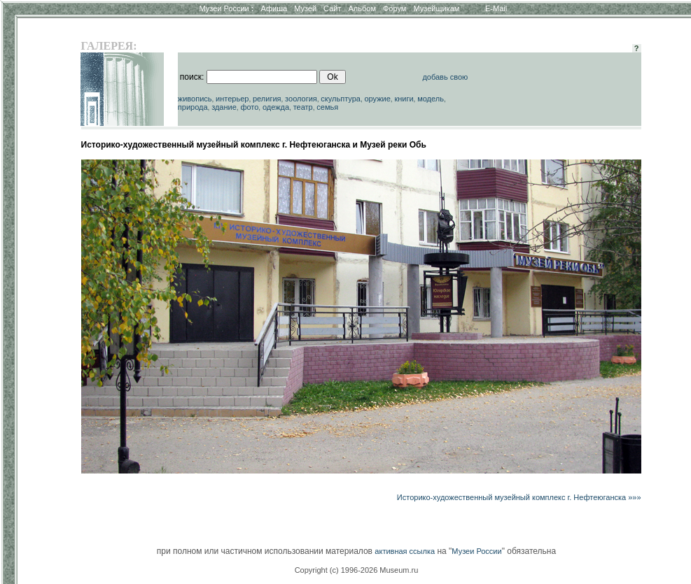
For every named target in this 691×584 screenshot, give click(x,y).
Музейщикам (436, 8)
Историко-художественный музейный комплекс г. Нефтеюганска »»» (519, 497)
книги (403, 98)
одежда (276, 107)
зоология (301, 98)
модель (430, 98)
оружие (377, 98)
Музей (305, 8)
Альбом (362, 8)
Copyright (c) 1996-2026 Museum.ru (357, 570)
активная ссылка (405, 551)
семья (327, 107)
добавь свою (445, 77)
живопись (195, 98)
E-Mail (496, 8)
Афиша (274, 8)
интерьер (232, 98)
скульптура (341, 98)
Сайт (332, 8)
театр (303, 107)
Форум (394, 8)
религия (267, 98)
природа (193, 107)
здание (224, 107)
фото (249, 107)
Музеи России (226, 8)
